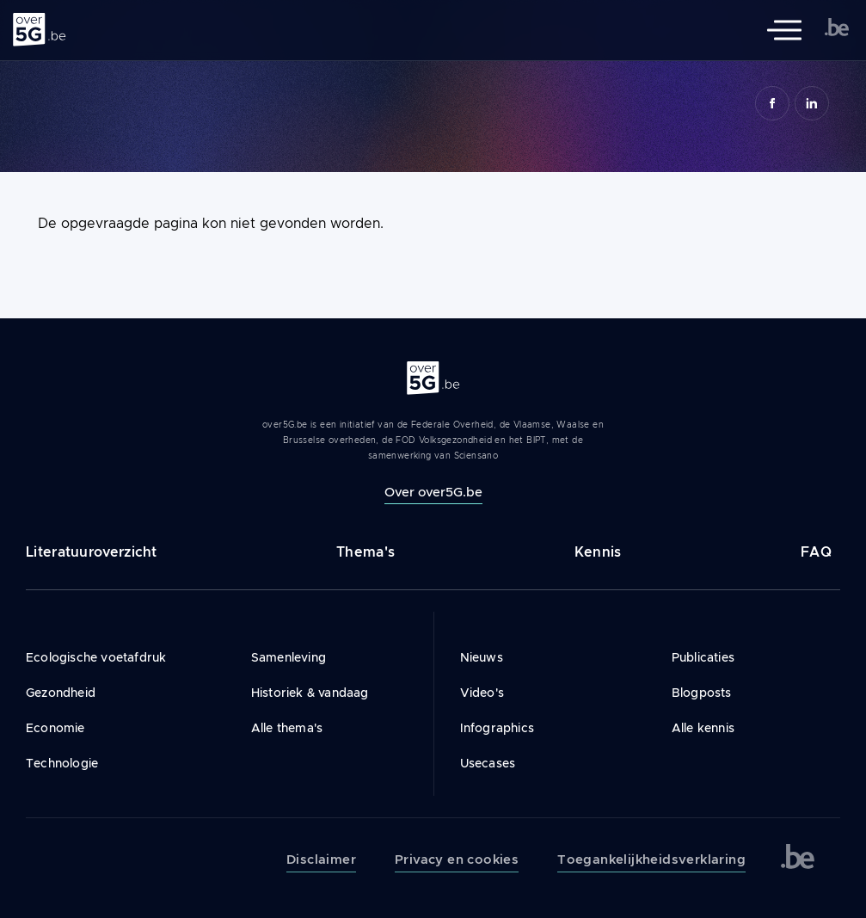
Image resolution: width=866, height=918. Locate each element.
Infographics (497, 728)
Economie (55, 728)
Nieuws (481, 657)
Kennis (598, 552)
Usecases (488, 763)
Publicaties (703, 657)
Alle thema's (286, 728)
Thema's (365, 552)
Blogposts (702, 692)
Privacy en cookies (457, 859)
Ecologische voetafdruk (96, 657)
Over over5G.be (433, 492)
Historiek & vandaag (310, 692)
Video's (482, 692)
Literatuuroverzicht (91, 552)
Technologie (62, 763)
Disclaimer (321, 859)
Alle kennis (703, 728)
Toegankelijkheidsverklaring (651, 859)
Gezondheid (60, 692)
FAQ (816, 552)
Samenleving (288, 657)
